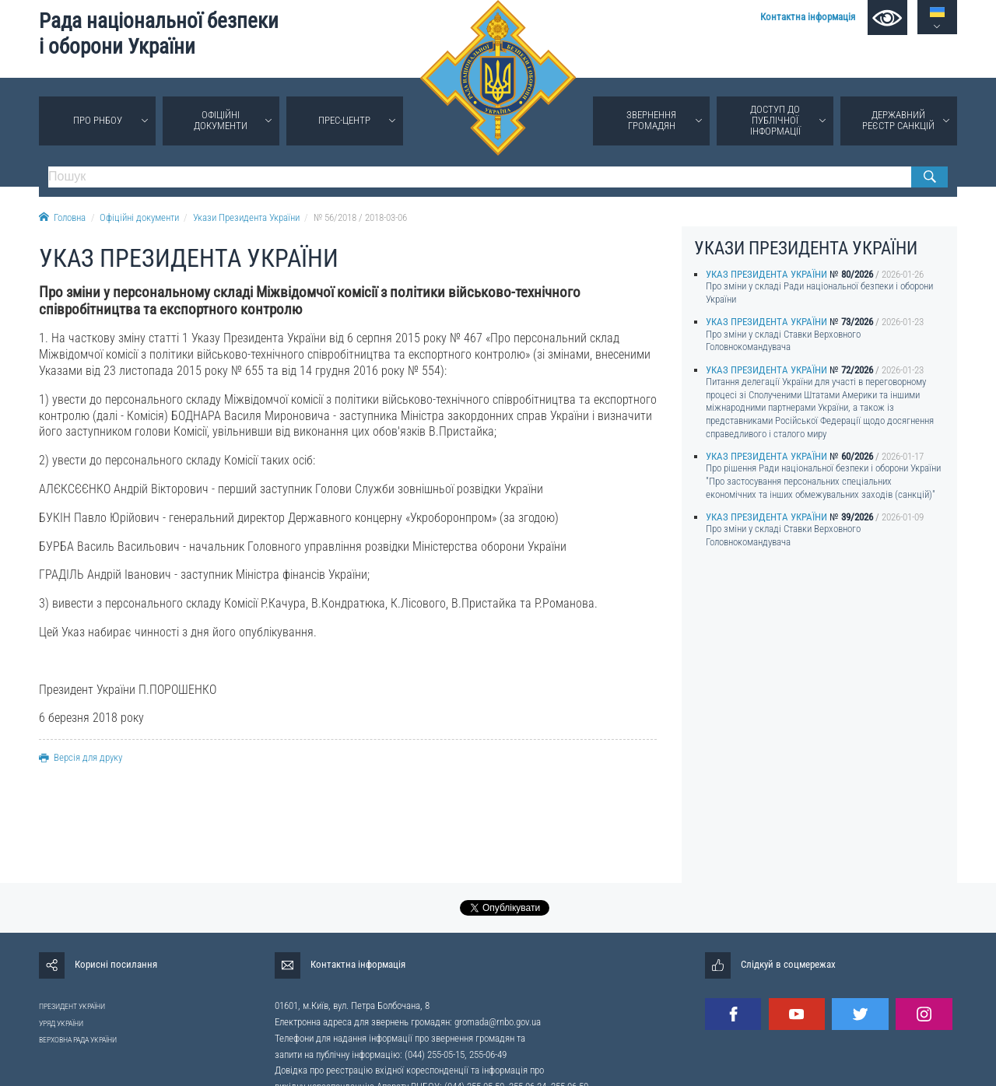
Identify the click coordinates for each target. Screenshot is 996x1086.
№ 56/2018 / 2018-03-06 (360, 217)
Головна (62, 217)
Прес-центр (344, 120)
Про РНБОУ (97, 120)
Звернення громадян (651, 120)
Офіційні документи (220, 120)
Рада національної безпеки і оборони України (159, 34)
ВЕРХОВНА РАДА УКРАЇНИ (78, 1040)
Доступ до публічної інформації (775, 120)
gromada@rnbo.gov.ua (497, 1022)
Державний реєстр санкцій (898, 120)
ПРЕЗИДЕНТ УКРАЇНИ (72, 1006)
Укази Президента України (246, 217)
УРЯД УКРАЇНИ (61, 1023)
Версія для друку (80, 757)
